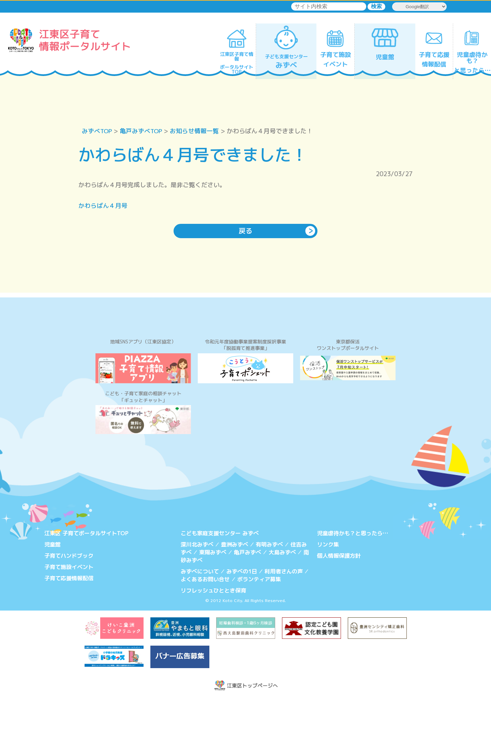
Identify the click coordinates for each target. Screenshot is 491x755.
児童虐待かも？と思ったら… (352, 591)
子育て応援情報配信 (68, 635)
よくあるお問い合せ (205, 636)
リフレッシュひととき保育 (213, 646)
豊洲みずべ (234, 601)
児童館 (52, 601)
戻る (245, 231)
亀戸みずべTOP (142, 131)
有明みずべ (269, 601)
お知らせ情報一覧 (196, 131)
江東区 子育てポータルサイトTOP (86, 591)
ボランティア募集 (259, 636)
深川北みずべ (197, 601)
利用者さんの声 (284, 628)
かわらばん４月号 (103, 206)
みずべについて (200, 628)
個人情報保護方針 (339, 613)
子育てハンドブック (68, 613)
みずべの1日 (241, 628)
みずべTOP (97, 131)
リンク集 (328, 601)
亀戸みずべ (247, 609)
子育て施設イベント (68, 624)
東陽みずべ (212, 609)
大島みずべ (282, 609)
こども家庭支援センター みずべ (220, 591)
